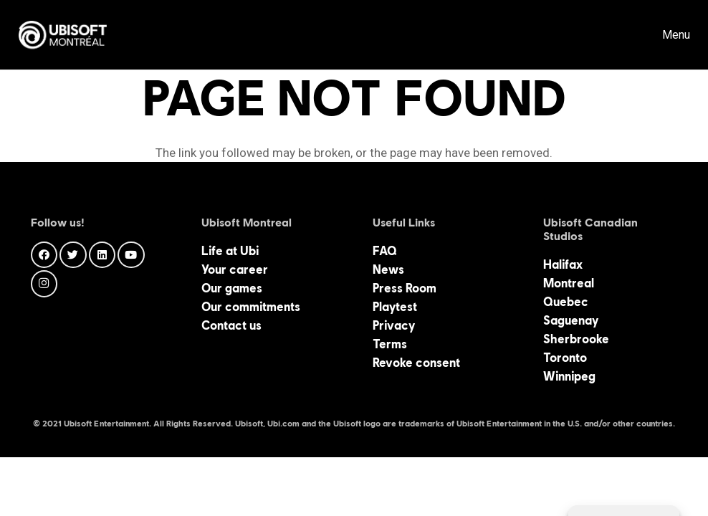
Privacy (394, 325)
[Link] (63, 35)
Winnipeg (569, 376)
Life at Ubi (230, 251)
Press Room (404, 288)
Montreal (568, 283)
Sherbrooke (576, 339)
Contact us (231, 325)
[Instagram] (44, 283)
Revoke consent (416, 362)
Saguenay (570, 320)
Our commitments (250, 307)
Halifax (563, 264)
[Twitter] (73, 255)
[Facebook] (44, 255)
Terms (390, 344)
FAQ (385, 251)
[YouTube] (131, 255)
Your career (234, 269)
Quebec (565, 302)
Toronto (565, 357)
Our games (231, 288)
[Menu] (665, 35)
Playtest (395, 307)
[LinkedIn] (102, 255)
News (388, 269)
